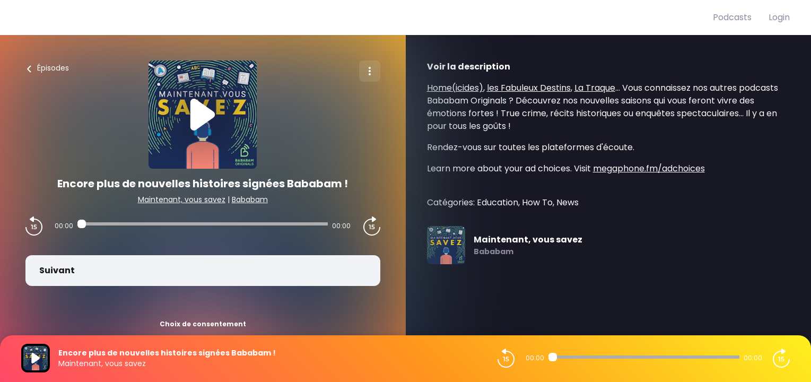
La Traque (594, 88)
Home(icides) (455, 88)
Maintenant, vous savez (181, 199)
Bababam (250, 199)
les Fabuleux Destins (529, 88)
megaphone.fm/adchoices (649, 168)
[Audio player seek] (202, 224)
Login (779, 17)
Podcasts (732, 17)
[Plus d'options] (369, 71)
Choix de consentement (203, 323)
